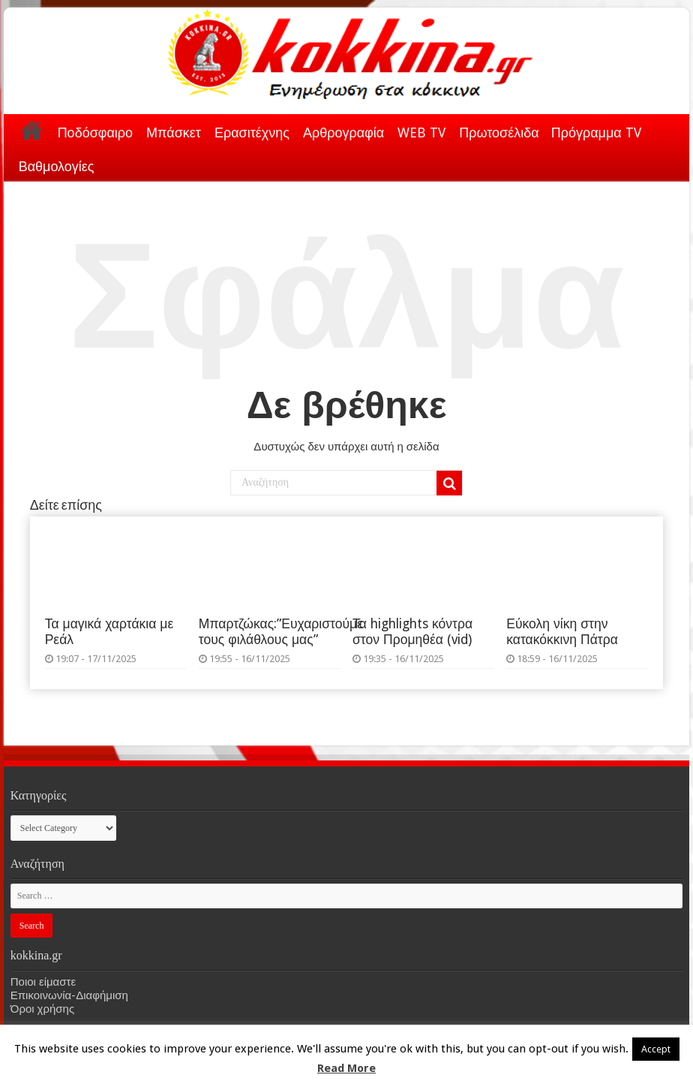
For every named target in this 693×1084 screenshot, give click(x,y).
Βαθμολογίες (56, 166)
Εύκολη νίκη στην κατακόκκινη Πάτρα (562, 631)
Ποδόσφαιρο (95, 132)
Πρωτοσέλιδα (498, 132)
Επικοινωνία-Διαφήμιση (69, 995)
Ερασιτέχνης (252, 132)
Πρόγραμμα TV (596, 132)
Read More (346, 1068)
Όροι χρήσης (42, 1009)
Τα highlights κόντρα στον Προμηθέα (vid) (412, 631)
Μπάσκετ (173, 132)
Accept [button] (655, 1049)
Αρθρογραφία (343, 132)
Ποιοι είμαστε (43, 982)
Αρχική (32, 130)
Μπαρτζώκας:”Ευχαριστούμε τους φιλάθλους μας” (281, 631)
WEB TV (422, 132)
